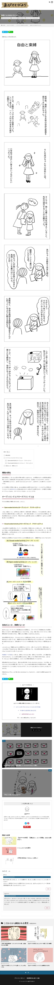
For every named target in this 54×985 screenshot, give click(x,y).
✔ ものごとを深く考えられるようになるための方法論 (27, 707)
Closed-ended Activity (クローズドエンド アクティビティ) (19, 463)
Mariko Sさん (14, 489)
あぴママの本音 (10, 25)
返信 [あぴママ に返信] (47, 907)
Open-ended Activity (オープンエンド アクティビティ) (18, 461)
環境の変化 (7, 455)
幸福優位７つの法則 (7, 654)
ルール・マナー (29, 18)
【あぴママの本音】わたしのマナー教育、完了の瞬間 (39, 943)
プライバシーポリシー (19, 978)
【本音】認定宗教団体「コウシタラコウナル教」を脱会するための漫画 (13, 944)
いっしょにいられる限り (24, 848)
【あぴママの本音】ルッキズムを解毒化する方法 (38, 965)
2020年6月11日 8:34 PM (10, 895)
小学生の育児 (35, 18)
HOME (3, 25)
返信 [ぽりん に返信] (48, 888)
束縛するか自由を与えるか (35, 25)
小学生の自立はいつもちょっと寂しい (27, 858)
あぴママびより (31, 981)
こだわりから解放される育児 (18, 18)
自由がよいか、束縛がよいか (11, 466)
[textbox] (27, 524)
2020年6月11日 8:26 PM (9, 877)
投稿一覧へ (26, 826)
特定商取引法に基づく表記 (33, 978)
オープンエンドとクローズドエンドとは (13, 458)
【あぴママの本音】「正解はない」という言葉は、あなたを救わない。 (34, 838)
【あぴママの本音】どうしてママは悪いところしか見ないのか (13, 966)
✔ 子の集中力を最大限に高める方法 (27, 710)
